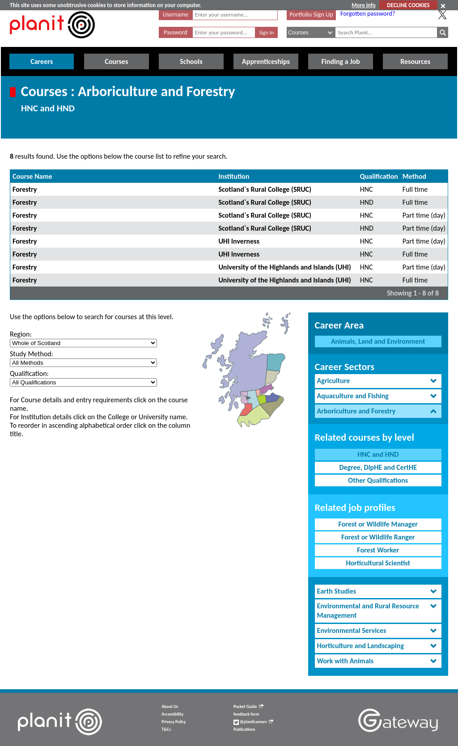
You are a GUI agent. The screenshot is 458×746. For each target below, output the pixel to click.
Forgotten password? (367, 13)
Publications (244, 729)
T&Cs (165, 729)
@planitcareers (253, 722)
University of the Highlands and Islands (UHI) (284, 267)
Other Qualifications (378, 480)
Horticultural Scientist (378, 563)
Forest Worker (378, 550)
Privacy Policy (173, 722)
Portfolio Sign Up (311, 14)
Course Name (32, 176)
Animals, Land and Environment (378, 341)
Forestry (25, 189)
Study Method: (31, 354)
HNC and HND (378, 454)
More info (363, 5)
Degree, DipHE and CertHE (378, 467)
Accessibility (172, 714)
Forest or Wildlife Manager (378, 524)
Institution (233, 176)
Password (175, 32)
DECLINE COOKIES (408, 5)
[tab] (378, 381)
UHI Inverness (238, 241)
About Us (169, 706)
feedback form (246, 714)
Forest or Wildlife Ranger (378, 537)
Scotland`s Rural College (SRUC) (264, 189)
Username (175, 14)
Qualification (379, 176)
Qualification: (29, 373)
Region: (21, 334)
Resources (415, 61)
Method (414, 176)
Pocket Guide (248, 706)
